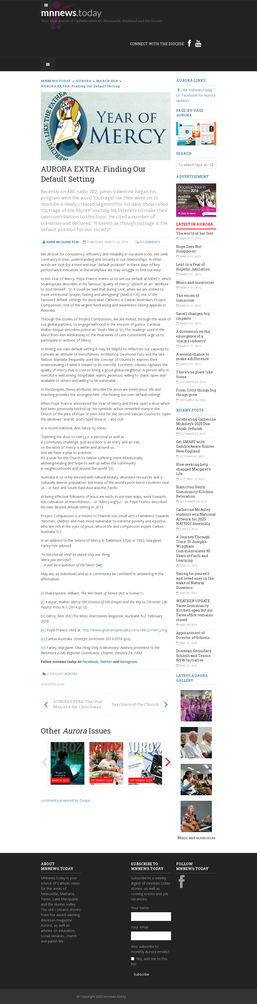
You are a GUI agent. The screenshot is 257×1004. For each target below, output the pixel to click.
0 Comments (150, 242)
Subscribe (141, 974)
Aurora (70, 674)
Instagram (128, 661)
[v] (59, 531)
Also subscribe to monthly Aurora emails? (150, 949)
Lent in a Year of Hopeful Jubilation (193, 267)
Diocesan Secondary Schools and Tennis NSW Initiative (193, 655)
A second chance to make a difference (192, 356)
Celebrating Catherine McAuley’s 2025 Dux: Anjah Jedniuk (196, 424)
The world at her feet (194, 233)
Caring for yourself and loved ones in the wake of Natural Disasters (195, 580)
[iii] (111, 468)
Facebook (90, 661)
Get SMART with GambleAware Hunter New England (195, 446)
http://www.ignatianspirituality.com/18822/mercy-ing (125, 630)
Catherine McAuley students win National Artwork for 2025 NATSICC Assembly (196, 516)
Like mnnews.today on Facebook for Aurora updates (195, 95)
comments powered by (65, 800)
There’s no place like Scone (194, 374)
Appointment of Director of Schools (193, 635)
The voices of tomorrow (187, 298)
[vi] (99, 565)
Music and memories (195, 282)
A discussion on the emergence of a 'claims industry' (193, 336)
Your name (140, 907)
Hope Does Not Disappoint (189, 249)
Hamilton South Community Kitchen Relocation (194, 492)
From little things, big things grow (196, 392)
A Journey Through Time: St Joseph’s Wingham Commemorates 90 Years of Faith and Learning (193, 548)
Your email (139, 927)
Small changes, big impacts (193, 316)
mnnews (71, 12)
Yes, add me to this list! (149, 961)
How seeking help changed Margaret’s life (193, 469)
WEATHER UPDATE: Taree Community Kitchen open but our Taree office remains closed (194, 610)
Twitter (106, 661)
